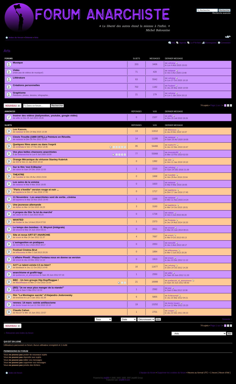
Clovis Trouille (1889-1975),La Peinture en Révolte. (42, 136)
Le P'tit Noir (195, 43)
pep (17, 290)
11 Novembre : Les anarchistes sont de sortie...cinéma (44, 197)
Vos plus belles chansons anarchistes (35, 152)
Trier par (124, 319)
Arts (36, 37)
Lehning (171, 63)
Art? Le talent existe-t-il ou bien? (32, 265)
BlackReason (22, 282)
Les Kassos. (20, 129)
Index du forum (16, 37)
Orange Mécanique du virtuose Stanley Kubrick (40, 159)
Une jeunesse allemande (27, 204)
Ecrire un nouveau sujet (12, 105)
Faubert (171, 86)
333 (17, 162)
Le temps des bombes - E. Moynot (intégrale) (39, 227)
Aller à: (167, 333)
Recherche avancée (221, 13)
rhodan (19, 222)
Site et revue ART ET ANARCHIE (31, 234)
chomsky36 (173, 152)
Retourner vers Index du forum (19, 333)
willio (18, 118)
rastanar (171, 70)
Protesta (171, 220)
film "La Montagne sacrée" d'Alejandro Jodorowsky (42, 295)
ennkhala (20, 147)
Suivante (226, 319)
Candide (19, 177)
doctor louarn (21, 305)
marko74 (172, 145)
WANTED (18, 219)
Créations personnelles (26, 85)
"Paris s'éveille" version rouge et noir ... (36, 189)
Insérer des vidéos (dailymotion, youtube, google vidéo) (45, 115)
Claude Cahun (21, 310)
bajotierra (20, 192)
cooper (171, 311)
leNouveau (20, 252)
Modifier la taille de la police (227, 36)
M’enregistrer (211, 43)
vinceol (19, 230)
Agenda (182, 43)
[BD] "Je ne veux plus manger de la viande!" (38, 287)
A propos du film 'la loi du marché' (33, 212)
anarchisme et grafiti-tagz (27, 272)
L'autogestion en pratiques (28, 242)
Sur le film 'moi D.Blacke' (27, 167)
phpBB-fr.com (124, 380)
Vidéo (16, 70)
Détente (28, 37)
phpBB (106, 378)
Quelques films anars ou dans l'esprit (34, 144)
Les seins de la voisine (26, 182)
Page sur (216, 105)
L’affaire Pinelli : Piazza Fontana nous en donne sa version (46, 257)
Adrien (19, 207)
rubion (18, 169)
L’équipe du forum (147, 373)
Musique (18, 62)
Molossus (172, 130)
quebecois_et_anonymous (27, 275)
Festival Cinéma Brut (25, 250)
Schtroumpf (173, 295)
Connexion (225, 43)
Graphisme (19, 92)
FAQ (173, 43)
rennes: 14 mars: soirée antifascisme (34, 302)
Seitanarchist (23, 154)
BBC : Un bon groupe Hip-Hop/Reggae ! (36, 280)
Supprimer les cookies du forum (171, 373)
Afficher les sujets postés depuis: (88, 319)
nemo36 (19, 245)
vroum (18, 237)
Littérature (19, 77)
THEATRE (18, 174)
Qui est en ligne (12, 341)
